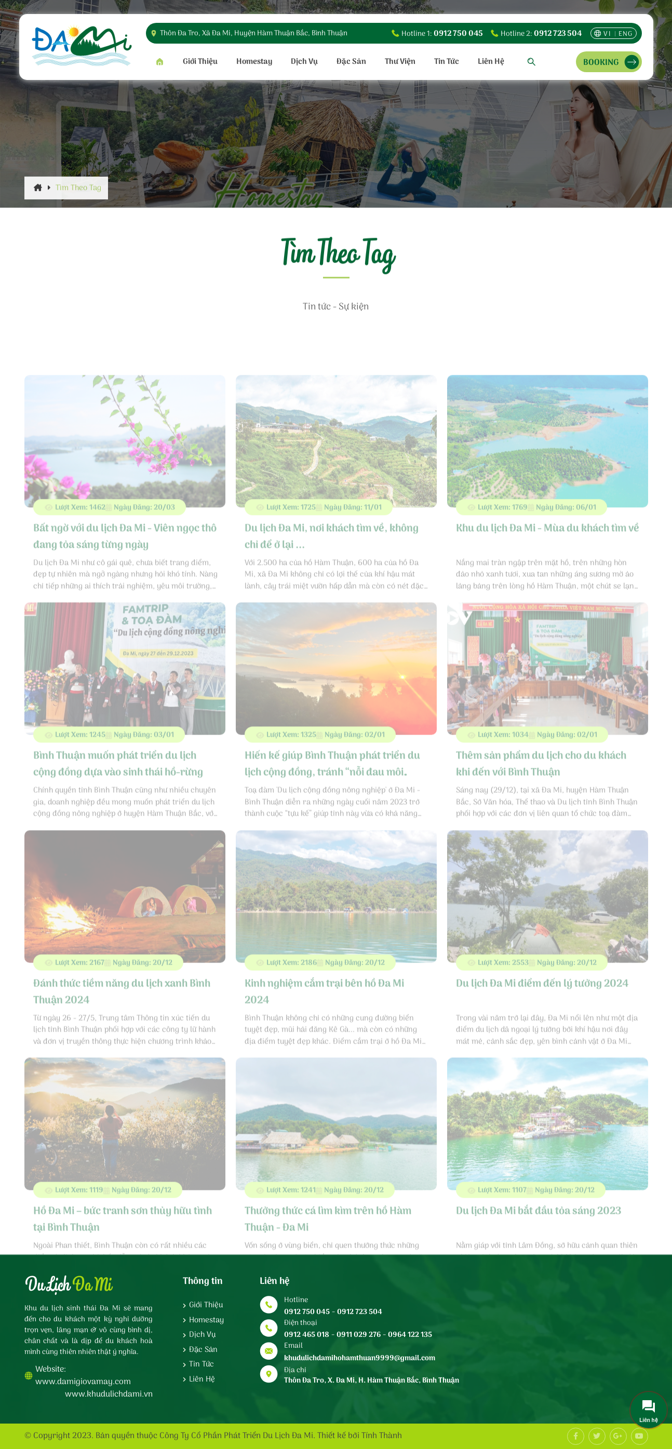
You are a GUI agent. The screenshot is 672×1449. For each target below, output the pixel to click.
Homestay (254, 62)
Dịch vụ (304, 62)
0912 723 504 (558, 34)
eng (626, 34)
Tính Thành (381, 1436)
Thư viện (400, 62)
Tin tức (446, 62)
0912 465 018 (306, 1335)
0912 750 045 (458, 34)
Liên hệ (491, 62)
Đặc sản (351, 62)
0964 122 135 (410, 1335)
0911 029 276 (359, 1335)
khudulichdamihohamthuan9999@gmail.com (359, 1358)
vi (607, 34)
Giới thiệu (200, 62)
